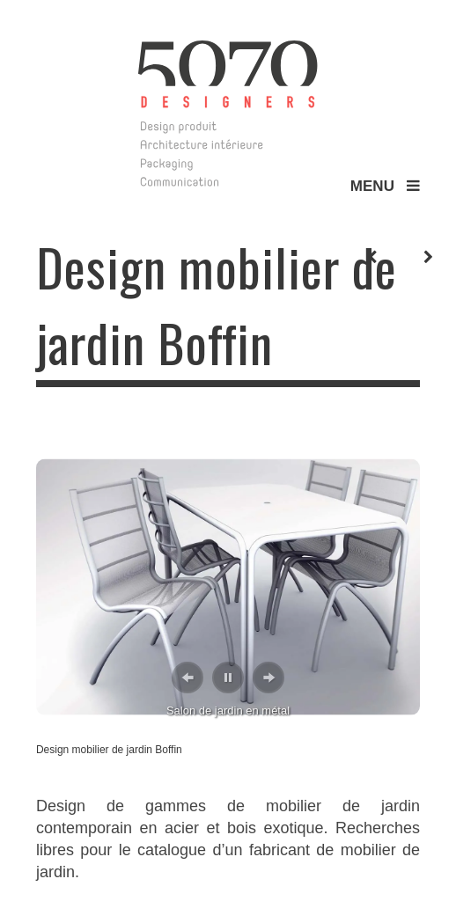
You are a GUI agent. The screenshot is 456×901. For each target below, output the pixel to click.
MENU (385, 186)
